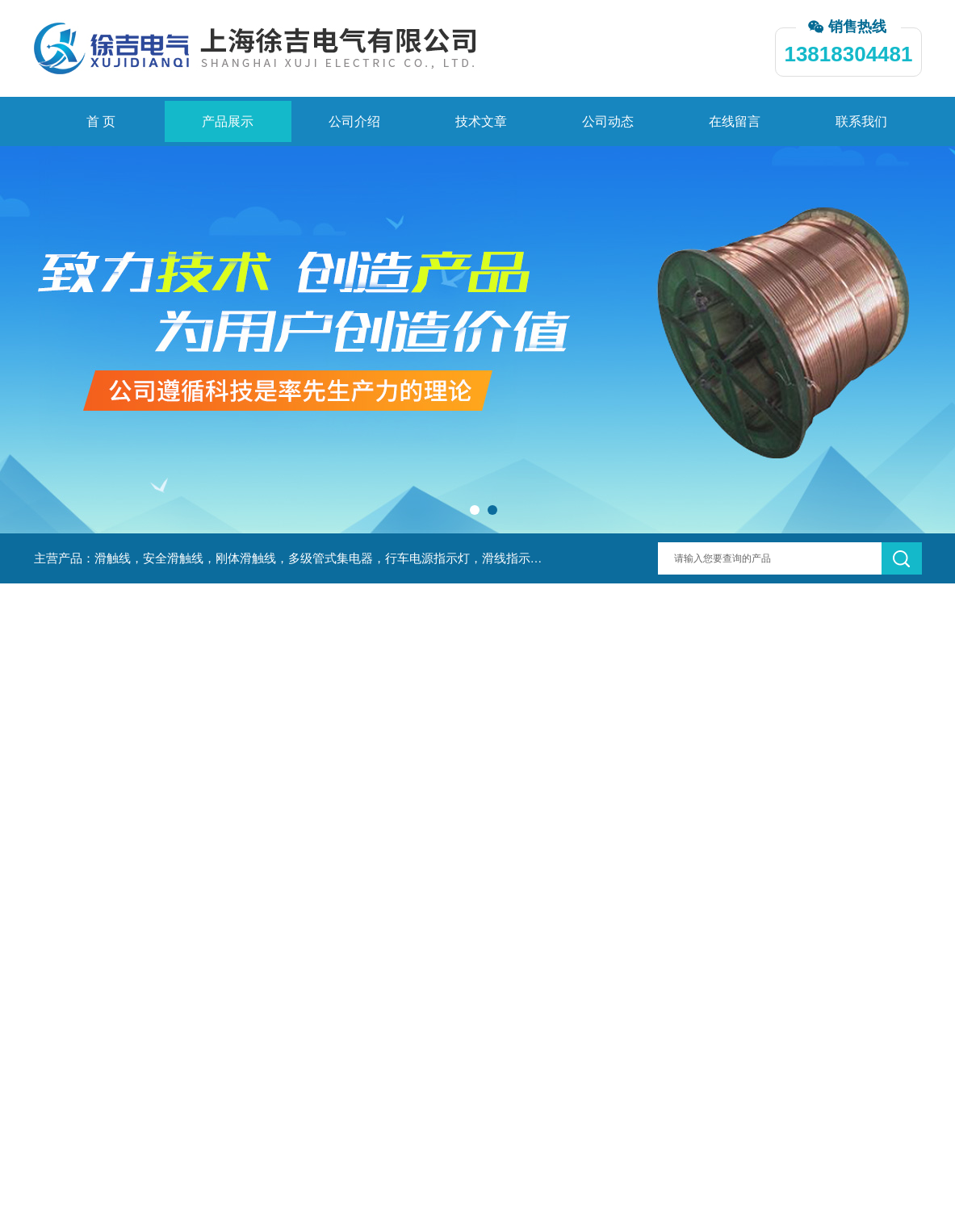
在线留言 (734, 121)
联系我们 (861, 121)
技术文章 (481, 121)
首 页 (100, 121)
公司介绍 (354, 121)
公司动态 (608, 121)
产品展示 (227, 121)
